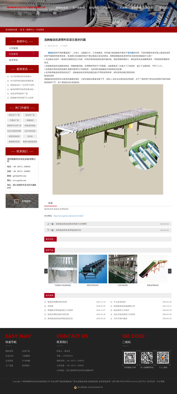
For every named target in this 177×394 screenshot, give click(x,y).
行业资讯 (40, 30)
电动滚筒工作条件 (121, 310)
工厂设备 (9, 366)
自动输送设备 (82, 381)
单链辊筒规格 (30, 126)
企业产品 (26, 351)
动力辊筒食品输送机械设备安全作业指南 (23, 81)
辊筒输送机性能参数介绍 (124, 306)
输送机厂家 (30, 115)
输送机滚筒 (48, 209)
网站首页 (9, 351)
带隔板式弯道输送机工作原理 (60, 310)
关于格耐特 (78, 7)
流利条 (30, 136)
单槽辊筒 (30, 120)
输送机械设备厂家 (68, 381)
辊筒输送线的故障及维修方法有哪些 (71, 224)
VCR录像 (26, 361)
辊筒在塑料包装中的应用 (58, 314)
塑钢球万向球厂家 (14, 126)
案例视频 (136, 7)
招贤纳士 (150, 7)
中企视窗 (161, 381)
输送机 (56, 209)
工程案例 (122, 7)
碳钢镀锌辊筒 (14, 142)
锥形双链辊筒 (14, 136)
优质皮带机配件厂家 (19, 94)
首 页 (22, 30)
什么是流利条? (120, 302)
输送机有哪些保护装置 (57, 302)
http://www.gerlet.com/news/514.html (68, 216)
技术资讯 (13, 60)
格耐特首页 (62, 7)
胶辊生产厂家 (14, 115)
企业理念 (9, 361)
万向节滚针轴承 (120, 318)
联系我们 (164, 7)
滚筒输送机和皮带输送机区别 (68, 230)
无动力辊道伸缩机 (14, 131)
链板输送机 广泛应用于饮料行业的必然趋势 (23, 85)
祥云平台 (142, 381)
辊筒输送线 (93, 381)
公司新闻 (13, 48)
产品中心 (108, 7)
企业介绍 (9, 356)
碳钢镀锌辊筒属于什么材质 (22, 98)
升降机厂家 (14, 120)
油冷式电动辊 (30, 131)
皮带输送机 (64, 209)
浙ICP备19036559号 (120, 381)
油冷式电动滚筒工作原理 (124, 314)
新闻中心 (94, 7)
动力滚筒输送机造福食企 (21, 76)
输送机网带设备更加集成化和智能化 (23, 89)
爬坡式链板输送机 (30, 142)
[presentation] (46, 271)
